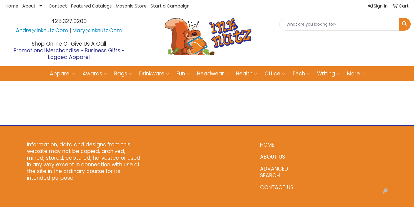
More (356, 73)
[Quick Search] (339, 24)
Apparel (62, 73)
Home (11, 6)
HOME (267, 145)
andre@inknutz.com (42, 30)
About (29, 6)
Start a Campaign (170, 6)
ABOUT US (272, 157)
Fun (183, 73)
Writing (328, 73)
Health (246, 73)
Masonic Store (131, 6)
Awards (95, 73)
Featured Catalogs (91, 6)
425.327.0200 (69, 21)
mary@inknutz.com (97, 30)
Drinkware (154, 73)
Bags (123, 73)
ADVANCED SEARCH (274, 172)
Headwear (213, 73)
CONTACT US (276, 187)
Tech (301, 73)
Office (275, 73)
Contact (58, 6)
